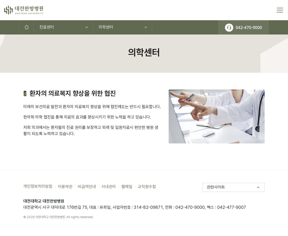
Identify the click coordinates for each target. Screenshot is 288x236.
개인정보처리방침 (37, 186)
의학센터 (106, 27)
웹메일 (126, 186)
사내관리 (108, 186)
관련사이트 (216, 187)
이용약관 (65, 186)
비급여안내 (87, 186)
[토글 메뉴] (280, 10)
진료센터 (46, 27)
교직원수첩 (147, 186)
